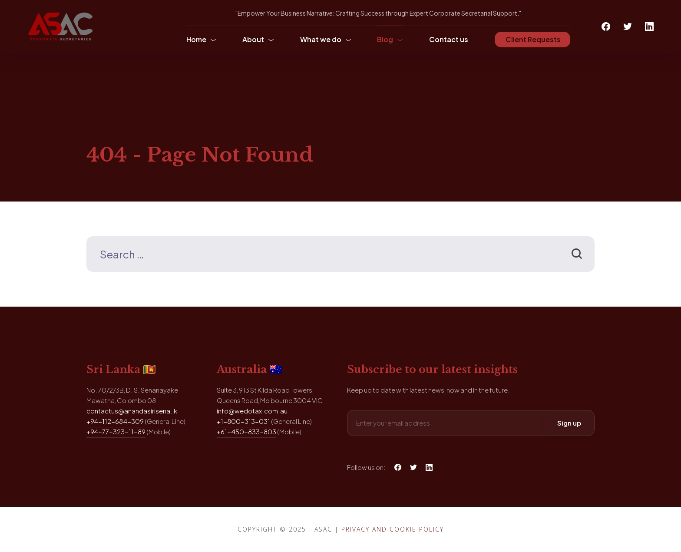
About (253, 39)
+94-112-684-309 (115, 421)
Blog (385, 39)
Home (196, 39)
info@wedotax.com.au (252, 411)
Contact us (448, 39)
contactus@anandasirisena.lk (131, 411)
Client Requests (532, 39)
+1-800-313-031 (243, 421)
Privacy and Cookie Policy (392, 529)
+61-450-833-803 (246, 431)
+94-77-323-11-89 (115, 431)
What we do (320, 39)
